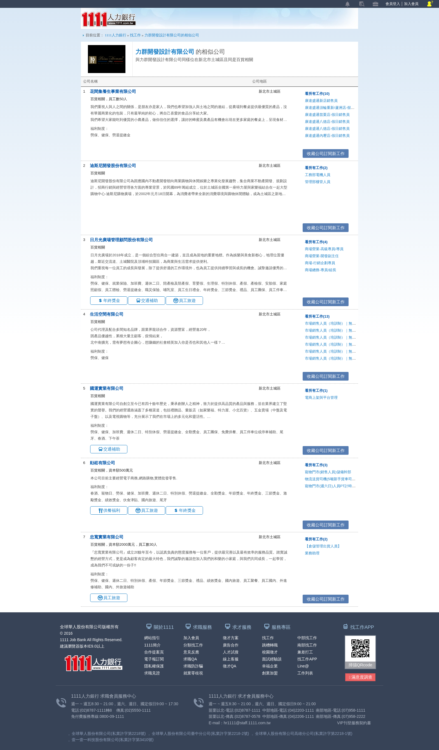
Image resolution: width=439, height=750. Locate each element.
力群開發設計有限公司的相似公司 (171, 35)
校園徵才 (270, 652)
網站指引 (152, 638)
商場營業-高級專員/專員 (324, 249)
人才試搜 (231, 652)
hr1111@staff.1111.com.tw (247, 723)
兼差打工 (305, 652)
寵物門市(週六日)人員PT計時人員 (332, 486)
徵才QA (229, 666)
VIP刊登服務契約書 (354, 723)
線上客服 (231, 659)
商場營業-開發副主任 (322, 256)
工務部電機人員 (317, 175)
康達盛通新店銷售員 (321, 101)
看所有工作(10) (317, 94)
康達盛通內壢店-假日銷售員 (327, 135)
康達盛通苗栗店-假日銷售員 (327, 114)
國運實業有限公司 (106, 388)
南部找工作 (307, 645)
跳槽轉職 (270, 645)
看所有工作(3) (316, 465)
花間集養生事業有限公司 (113, 91)
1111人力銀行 (109, 19)
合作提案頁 (154, 652)
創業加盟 (270, 673)
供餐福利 (111, 510)
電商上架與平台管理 (321, 397)
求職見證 (152, 673)
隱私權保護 (154, 666)
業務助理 (312, 553)
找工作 (135, 35)
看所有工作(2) (316, 168)
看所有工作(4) (316, 242)
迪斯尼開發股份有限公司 (113, 165)
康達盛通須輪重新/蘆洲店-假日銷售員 (335, 108)
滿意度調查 (360, 677)
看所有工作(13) (317, 316)
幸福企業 (270, 666)
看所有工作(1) (316, 390)
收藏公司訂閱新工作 (326, 153)
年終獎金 (111, 300)
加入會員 (411, 4)
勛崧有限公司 (102, 462)
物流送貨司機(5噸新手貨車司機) (331, 479)
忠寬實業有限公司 (106, 537)
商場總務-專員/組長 (320, 270)
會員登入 (393, 4)
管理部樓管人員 (317, 182)
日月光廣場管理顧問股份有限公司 (121, 239)
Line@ (303, 666)
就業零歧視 (193, 673)
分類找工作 (193, 645)
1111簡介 (152, 645)
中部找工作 (307, 638)
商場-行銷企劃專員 (320, 263)
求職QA (190, 659)
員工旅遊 (187, 300)
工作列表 (305, 673)
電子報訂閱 (154, 659)
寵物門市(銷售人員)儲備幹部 (328, 472)
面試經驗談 (272, 659)
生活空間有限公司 (106, 314)
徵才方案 (231, 638)
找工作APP (307, 659)
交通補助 (149, 300)
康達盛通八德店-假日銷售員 (327, 121)
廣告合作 (231, 645)
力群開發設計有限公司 (165, 51)
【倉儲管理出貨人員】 (323, 546)
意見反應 (191, 652)
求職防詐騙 (193, 666)
